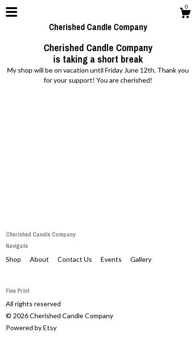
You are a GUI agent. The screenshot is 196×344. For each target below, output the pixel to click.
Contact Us (75, 259)
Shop (14, 259)
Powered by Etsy (31, 327)
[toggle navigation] (11, 12)
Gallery (140, 259)
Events (112, 259)
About (40, 259)
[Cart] (185, 14)
